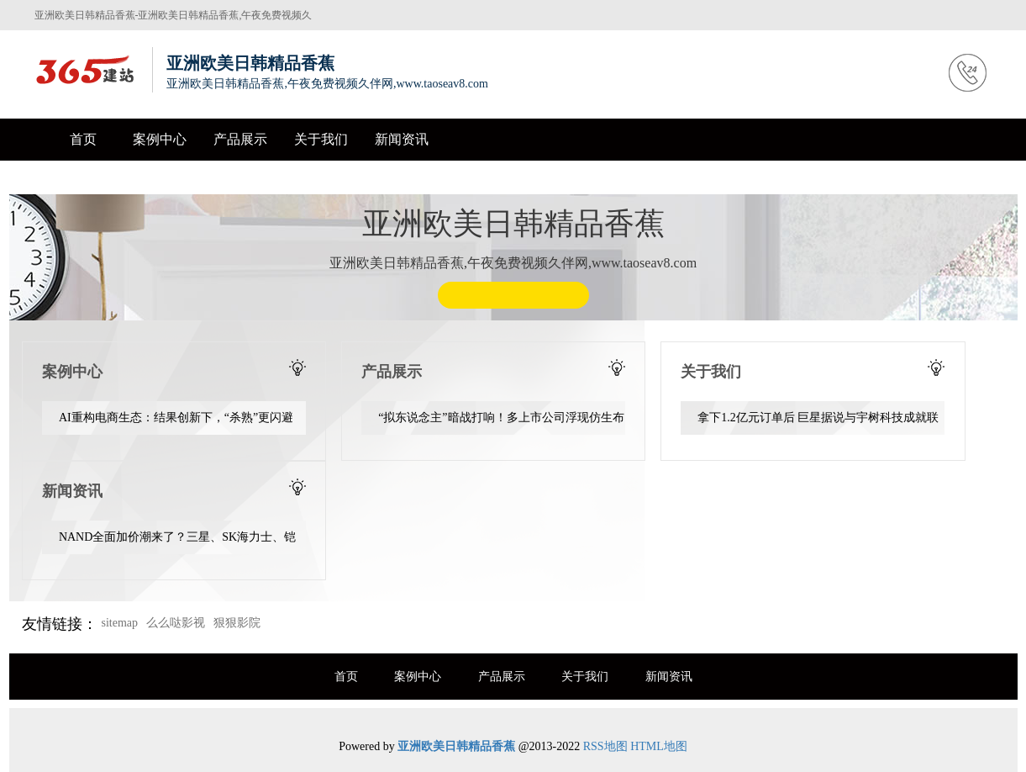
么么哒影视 (175, 622)
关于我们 (321, 139)
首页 (83, 139)
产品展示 (240, 139)
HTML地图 (658, 746)
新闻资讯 (402, 139)
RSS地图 (605, 746)
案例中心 (160, 139)
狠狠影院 (236, 622)
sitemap (120, 622)
